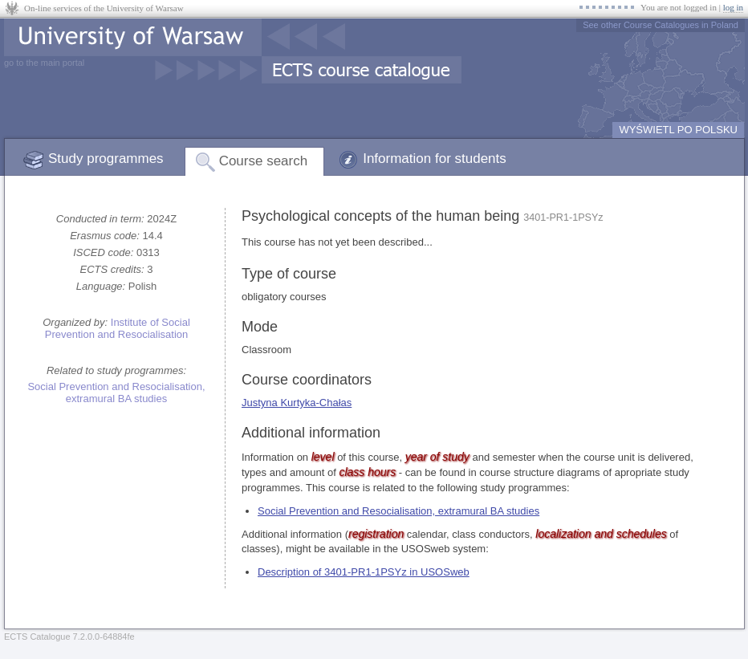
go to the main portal (44, 62)
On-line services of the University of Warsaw (104, 8)
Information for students (434, 158)
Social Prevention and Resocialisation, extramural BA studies (116, 392)
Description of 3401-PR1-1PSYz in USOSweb (364, 572)
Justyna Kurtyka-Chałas (297, 403)
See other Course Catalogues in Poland (660, 25)
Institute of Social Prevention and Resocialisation (117, 328)
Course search (263, 161)
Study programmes (106, 158)
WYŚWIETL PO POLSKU (678, 130)
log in (733, 7)
